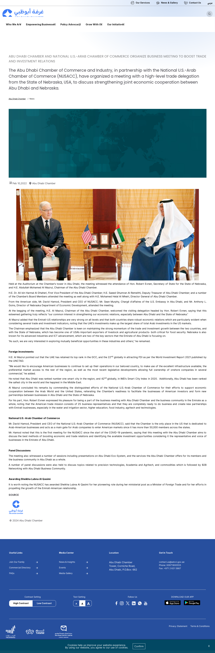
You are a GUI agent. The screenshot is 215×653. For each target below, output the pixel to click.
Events (62, 567)
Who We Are (13, 24)
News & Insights (67, 562)
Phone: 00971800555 (170, 565)
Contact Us (195, 2)
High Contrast (21, 603)
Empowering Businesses (41, 24)
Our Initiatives (115, 24)
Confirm (139, 646)
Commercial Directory (20, 567)
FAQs (11, 573)
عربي (210, 3)
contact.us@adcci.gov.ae (171, 562)
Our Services (143, 2)
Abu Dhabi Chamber (17, 99)
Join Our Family (16, 562)
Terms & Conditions (200, 626)
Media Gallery (66, 573)
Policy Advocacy (70, 24)
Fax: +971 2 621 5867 (170, 568)
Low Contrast (44, 603)
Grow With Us (94, 24)
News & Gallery (169, 2)
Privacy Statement (178, 626)
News (32, 99)
